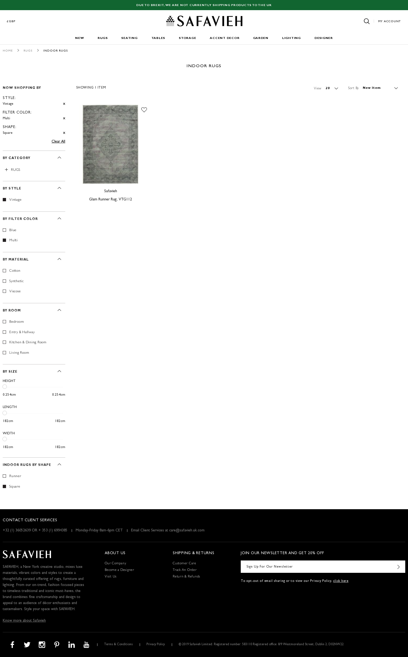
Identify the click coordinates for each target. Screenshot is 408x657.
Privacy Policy (155, 644)
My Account (389, 21)
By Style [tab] (12, 189)
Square (14, 487)
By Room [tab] (12, 311)
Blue (12, 230)
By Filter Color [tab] (20, 219)
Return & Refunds (186, 577)
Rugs (102, 38)
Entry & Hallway (22, 332)
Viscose (15, 291)
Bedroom (16, 322)
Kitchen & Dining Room (28, 342)
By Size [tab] (10, 372)
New (79, 38)
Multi (13, 240)
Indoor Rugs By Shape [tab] (27, 465)
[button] (144, 109)
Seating (129, 38)
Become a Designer (119, 570)
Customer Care (184, 563)
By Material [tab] (16, 260)
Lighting (291, 38)
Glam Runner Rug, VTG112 (110, 200)
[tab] (34, 108)
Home (8, 50)
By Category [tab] (16, 158)
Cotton (15, 271)
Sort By (353, 88)
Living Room (19, 353)
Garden (260, 38)
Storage (187, 38)
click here (340, 581)
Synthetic (16, 281)
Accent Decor (224, 38)
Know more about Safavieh (24, 621)
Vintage (15, 200)
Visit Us (111, 577)
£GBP (11, 21)
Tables (158, 38)
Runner (15, 476)
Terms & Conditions (118, 644)
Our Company (115, 563)
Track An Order (185, 570)
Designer (323, 38)
